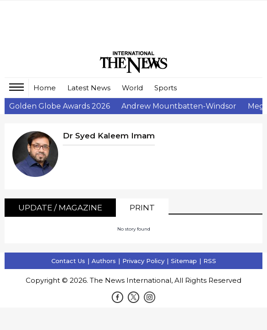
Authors (104, 260)
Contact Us (68, 260)
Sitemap (184, 260)
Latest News (88, 87)
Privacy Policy (143, 260)
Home (44, 87)
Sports (165, 87)
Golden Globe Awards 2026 (59, 106)
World (132, 87)
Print (142, 207)
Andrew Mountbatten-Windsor (178, 106)
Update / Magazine (60, 207)
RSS (209, 260)
